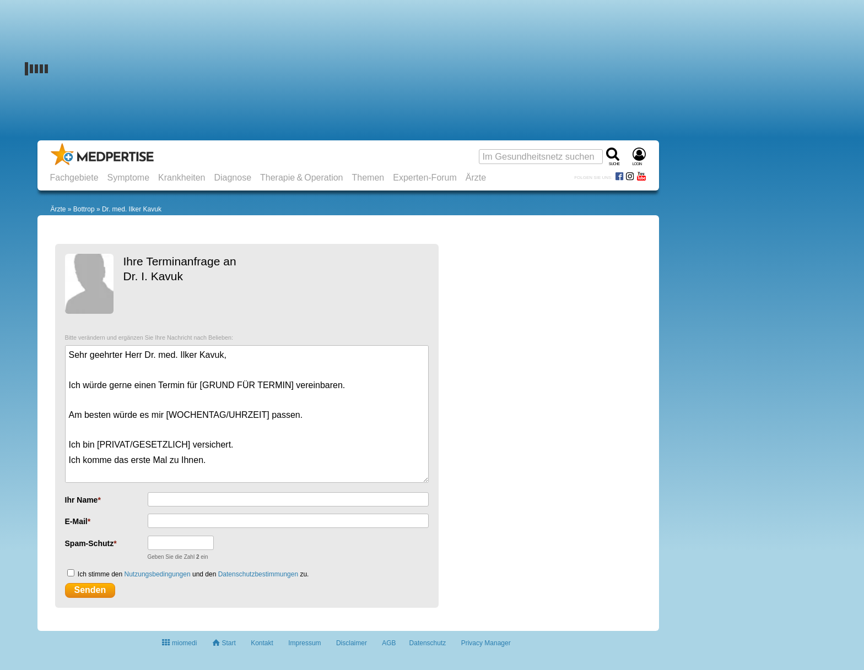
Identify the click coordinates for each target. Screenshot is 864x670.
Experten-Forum (425, 177)
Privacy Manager (486, 643)
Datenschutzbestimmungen (258, 574)
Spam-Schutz (89, 543)
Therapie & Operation (301, 177)
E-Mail (76, 521)
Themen (368, 177)
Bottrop (84, 209)
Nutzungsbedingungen (158, 574)
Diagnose (232, 177)
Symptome (128, 177)
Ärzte (476, 177)
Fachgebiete (74, 177)
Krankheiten (181, 177)
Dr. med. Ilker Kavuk (131, 209)
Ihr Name (81, 499)
